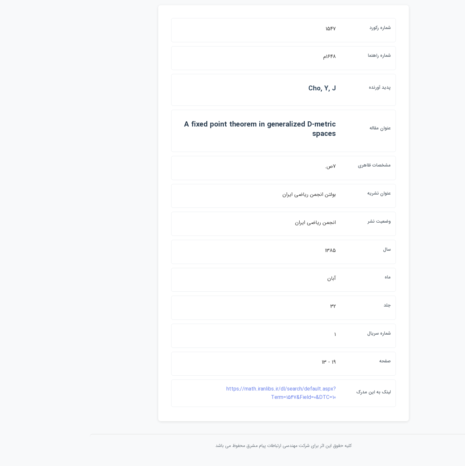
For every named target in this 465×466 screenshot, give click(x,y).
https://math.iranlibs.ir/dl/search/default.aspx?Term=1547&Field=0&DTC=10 (230, 397)
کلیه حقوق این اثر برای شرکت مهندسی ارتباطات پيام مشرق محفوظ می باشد (232, 449)
